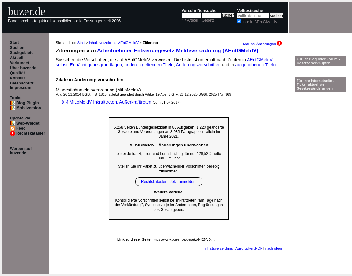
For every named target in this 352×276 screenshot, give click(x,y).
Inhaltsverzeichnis (219, 248)
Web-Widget (27, 123)
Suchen (17, 47)
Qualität (17, 73)
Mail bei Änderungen (262, 44)
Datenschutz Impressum (22, 85)
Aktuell (16, 58)
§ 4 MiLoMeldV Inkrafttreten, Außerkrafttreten (106, 101)
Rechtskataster (30, 133)
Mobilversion (28, 108)
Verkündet (19, 63)
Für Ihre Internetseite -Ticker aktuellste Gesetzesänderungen (315, 84)
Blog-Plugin (27, 103)
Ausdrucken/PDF (248, 248)
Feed (20, 128)
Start (14, 42)
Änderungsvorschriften (198, 64)
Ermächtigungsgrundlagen (96, 64)
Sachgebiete (21, 52)
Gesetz (208, 20)
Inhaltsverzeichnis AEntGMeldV (114, 42)
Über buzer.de (23, 68)
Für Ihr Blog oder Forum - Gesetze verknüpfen (318, 61)
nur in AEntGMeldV (260, 22)
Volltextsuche (250, 11)
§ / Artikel (190, 20)
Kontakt (17, 78)
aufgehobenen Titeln (255, 64)
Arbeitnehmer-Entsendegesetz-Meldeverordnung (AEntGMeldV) (177, 51)
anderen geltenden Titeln (149, 64)
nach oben (273, 248)
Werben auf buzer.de (21, 150)
